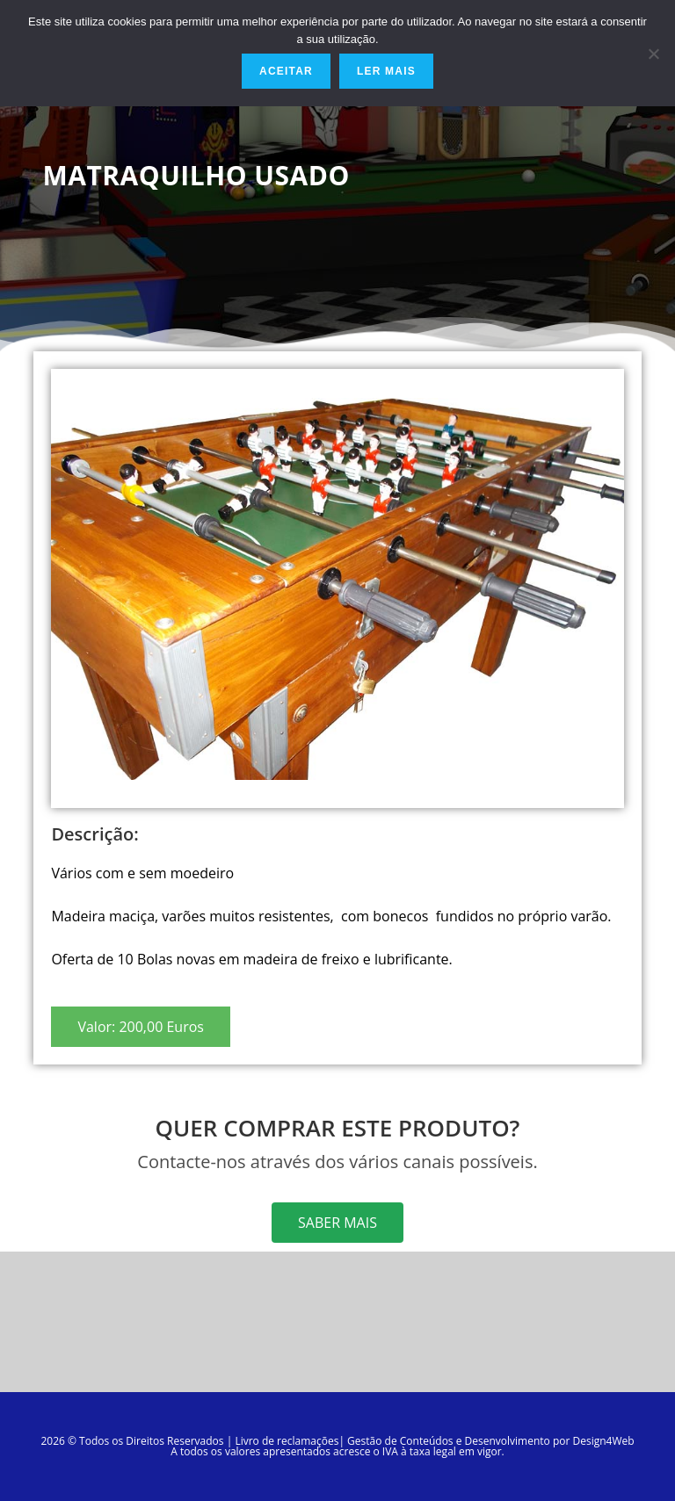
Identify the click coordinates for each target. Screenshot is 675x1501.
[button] (140, 1027)
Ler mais (386, 71)
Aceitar (286, 71)
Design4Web (603, 1440)
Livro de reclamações (286, 1440)
